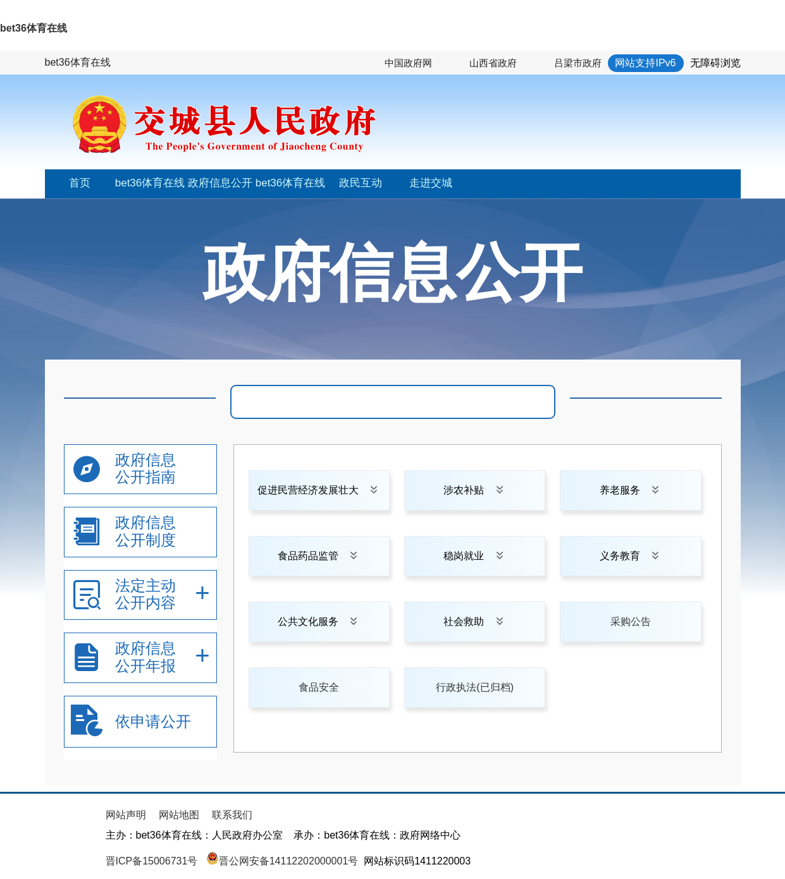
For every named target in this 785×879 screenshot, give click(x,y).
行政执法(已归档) (475, 687)
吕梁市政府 (578, 63)
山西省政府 (493, 63)
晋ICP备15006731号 (153, 861)
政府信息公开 (220, 183)
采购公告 (630, 621)
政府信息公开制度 (145, 531)
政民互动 (360, 183)
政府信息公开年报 (145, 657)
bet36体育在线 (33, 28)
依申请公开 (153, 721)
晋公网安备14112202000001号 (282, 861)
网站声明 (126, 814)
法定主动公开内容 (145, 594)
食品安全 (319, 687)
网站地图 (179, 814)
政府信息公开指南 (145, 468)
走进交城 (430, 183)
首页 (79, 183)
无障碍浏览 (715, 63)
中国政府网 (408, 63)
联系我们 (232, 814)
